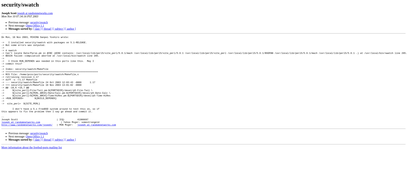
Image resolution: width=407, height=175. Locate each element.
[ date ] (37, 28)
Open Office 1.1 (35, 25)
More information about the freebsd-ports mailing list (31, 165)
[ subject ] (59, 28)
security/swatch (39, 22)
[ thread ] (47, 28)
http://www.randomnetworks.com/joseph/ (27, 142)
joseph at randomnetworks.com (35, 13)
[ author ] (70, 28)
